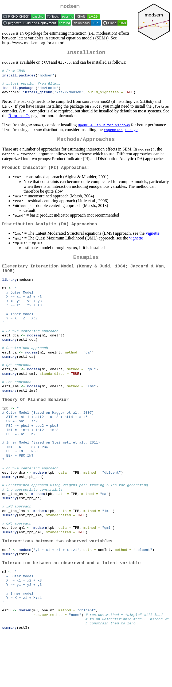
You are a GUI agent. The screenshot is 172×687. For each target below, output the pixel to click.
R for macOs (19, 121)
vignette (152, 241)
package (121, 134)
